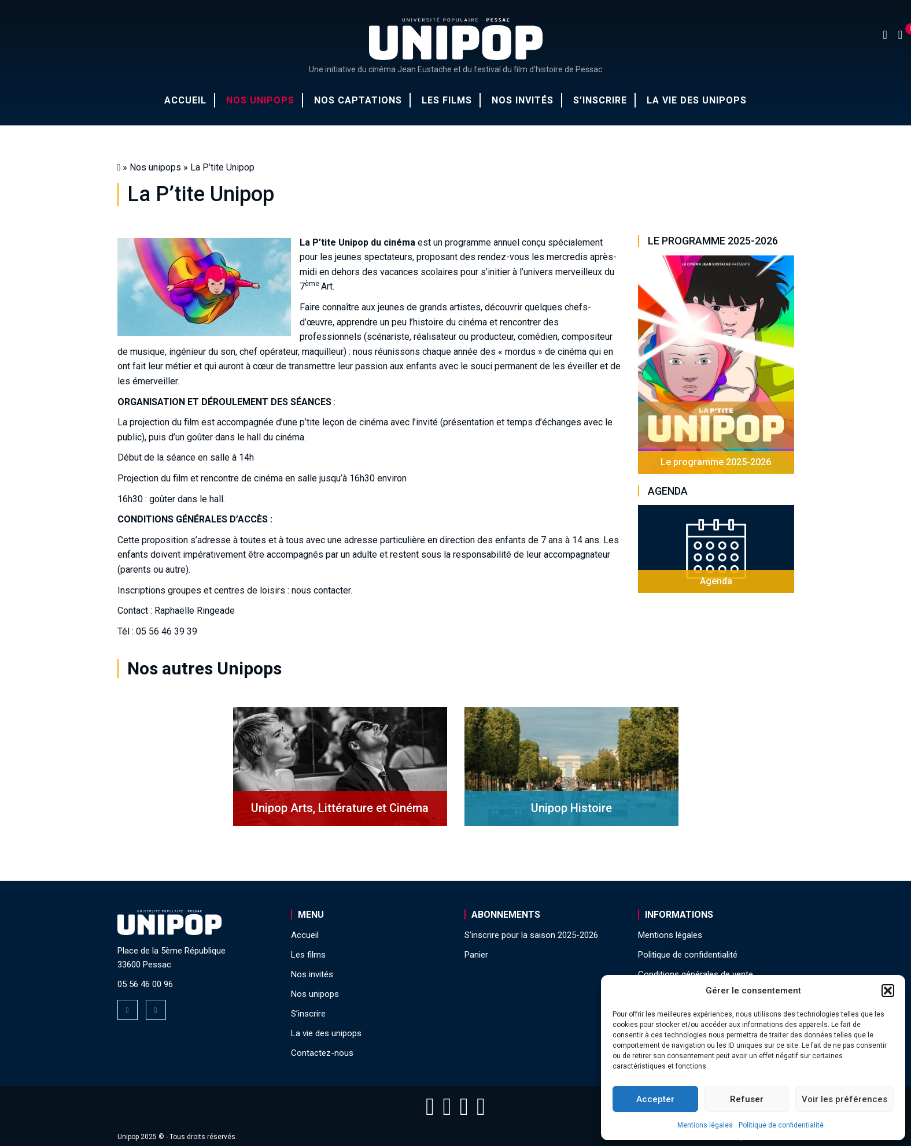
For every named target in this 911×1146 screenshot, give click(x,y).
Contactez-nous (322, 1053)
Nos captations (358, 100)
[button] (888, 990)
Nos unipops (260, 100)
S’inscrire (600, 100)
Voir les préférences (844, 1099)
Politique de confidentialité (781, 1125)
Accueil (185, 100)
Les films (447, 100)
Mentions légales (705, 1125)
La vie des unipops (697, 100)
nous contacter (321, 590)
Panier (476, 955)
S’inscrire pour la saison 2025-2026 (531, 935)
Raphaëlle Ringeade (194, 610)
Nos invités (523, 100)
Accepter (655, 1099)
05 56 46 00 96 (145, 984)
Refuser (747, 1099)
